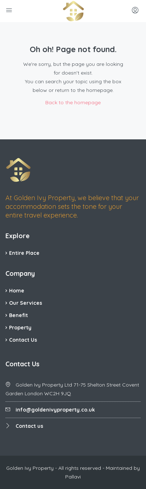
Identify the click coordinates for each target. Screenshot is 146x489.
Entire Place (24, 253)
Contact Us (23, 340)
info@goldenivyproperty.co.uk (55, 409)
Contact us (29, 426)
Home (16, 290)
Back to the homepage (73, 102)
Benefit (18, 315)
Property (20, 327)
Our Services (25, 303)
